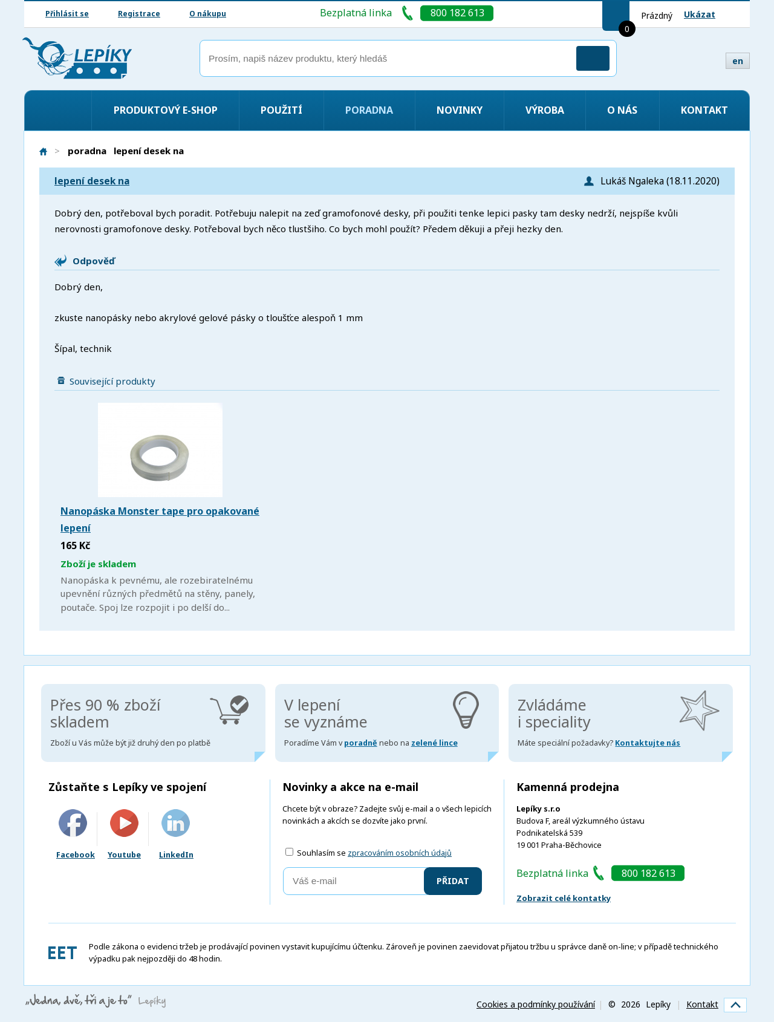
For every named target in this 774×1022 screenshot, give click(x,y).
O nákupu (207, 13)
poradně (360, 743)
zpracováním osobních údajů (400, 853)
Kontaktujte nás (647, 743)
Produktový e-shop (166, 110)
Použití (281, 110)
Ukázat (699, 14)
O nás (622, 110)
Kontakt (704, 110)
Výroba (544, 110)
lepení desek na (91, 181)
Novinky (460, 110)
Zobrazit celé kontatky (563, 898)
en (737, 61)
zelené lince (434, 743)
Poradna (369, 110)
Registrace (139, 13)
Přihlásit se (67, 13)
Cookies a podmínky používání (535, 1004)
